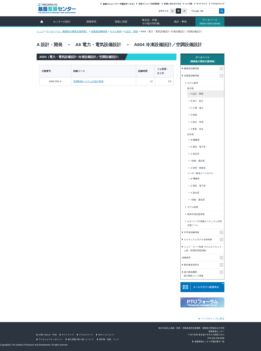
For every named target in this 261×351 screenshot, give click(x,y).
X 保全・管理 (197, 122)
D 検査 (194, 115)
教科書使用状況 (191, 264)
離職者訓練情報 (191, 68)
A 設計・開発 (131, 31)
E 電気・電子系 (198, 147)
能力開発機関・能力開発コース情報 (193, 274)
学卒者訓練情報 (191, 232)
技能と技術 (121, 21)
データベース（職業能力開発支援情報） (67, 31)
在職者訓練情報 (99, 31)
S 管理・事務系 (198, 168)
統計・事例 (180, 21)
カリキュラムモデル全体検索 (198, 239)
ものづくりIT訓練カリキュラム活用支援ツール (204, 223)
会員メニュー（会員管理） (149, 4)
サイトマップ (201, 4)
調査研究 (91, 21)
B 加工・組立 (197, 101)
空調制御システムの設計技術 (88, 81)
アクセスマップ (217, 4)
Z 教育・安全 (197, 129)
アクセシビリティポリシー (51, 339)
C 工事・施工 (197, 108)
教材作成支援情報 (196, 214)
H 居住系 (195, 154)
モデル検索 (192, 207)
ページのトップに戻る (212, 318)
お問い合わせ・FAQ (172, 4)
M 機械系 (195, 140)
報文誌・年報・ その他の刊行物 (150, 21)
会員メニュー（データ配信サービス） (118, 4)
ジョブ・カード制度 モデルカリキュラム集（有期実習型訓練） (202, 249)
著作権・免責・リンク (109, 339)
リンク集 (188, 4)
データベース (210, 21)
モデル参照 (116, 31)
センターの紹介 (62, 21)
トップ (40, 31)
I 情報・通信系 (198, 161)
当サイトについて (106, 335)
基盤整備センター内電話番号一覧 (209, 341)
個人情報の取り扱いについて (81, 339)
